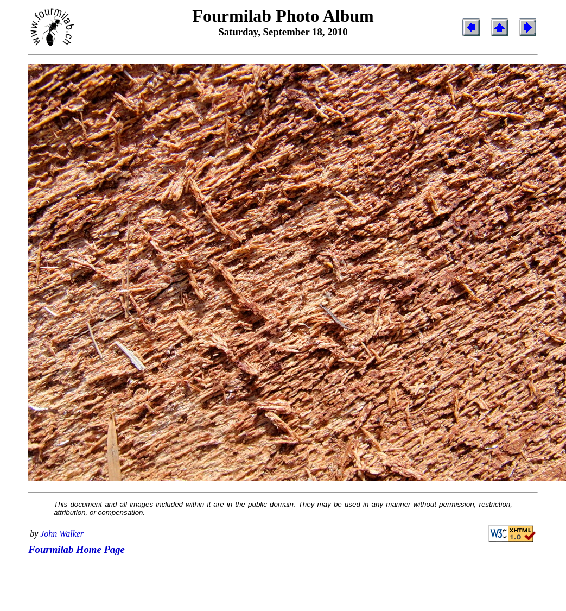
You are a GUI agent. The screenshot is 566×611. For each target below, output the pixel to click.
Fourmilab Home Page (76, 549)
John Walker (62, 533)
